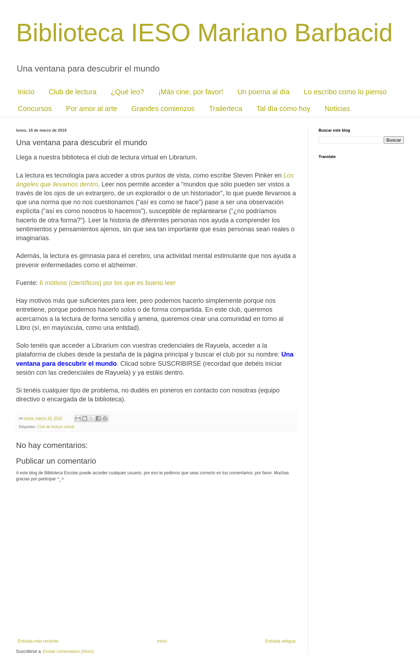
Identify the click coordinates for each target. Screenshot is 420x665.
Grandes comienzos (163, 108)
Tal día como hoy (283, 108)
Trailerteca (225, 108)
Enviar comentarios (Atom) (68, 651)
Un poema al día (263, 92)
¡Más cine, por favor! (190, 92)
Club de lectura (73, 92)
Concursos (35, 108)
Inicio (26, 92)
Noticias (337, 108)
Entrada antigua (280, 641)
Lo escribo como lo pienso (345, 92)
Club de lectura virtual (55, 426)
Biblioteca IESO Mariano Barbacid (204, 33)
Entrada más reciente (38, 641)
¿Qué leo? (127, 92)
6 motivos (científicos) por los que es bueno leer (107, 282)
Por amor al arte (91, 108)
